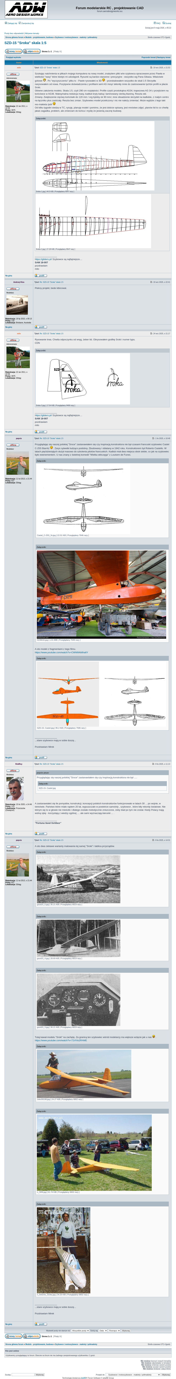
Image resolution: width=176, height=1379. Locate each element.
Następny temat (163, 57)
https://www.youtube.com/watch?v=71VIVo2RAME (61, 1040)
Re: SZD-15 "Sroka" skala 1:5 (51, 282)
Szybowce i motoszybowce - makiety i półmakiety (76, 37)
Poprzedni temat (149, 57)
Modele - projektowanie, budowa (39, 37)
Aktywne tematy (32, 33)
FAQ (157, 23)
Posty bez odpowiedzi (14, 33)
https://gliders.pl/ (43, 259)
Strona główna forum (14, 37)
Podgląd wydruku (13, 57)
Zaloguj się (11, 23)
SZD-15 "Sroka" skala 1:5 (25, 43)
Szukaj (167, 23)
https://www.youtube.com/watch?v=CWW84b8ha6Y (61, 652)
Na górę (8, 276)
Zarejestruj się (26, 23)
